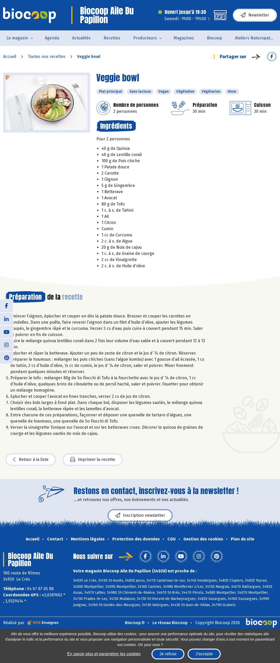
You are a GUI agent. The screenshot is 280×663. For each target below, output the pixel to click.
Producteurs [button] (145, 38)
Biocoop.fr (135, 622)
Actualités (81, 38)
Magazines (184, 38)
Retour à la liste (30, 459)
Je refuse (167, 654)
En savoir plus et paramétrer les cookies (104, 654)
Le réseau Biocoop (170, 622)
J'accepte (204, 654)
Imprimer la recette (92, 459)
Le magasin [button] (17, 38)
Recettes (112, 38)
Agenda (52, 38)
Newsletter (255, 15)
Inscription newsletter (140, 515)
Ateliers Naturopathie (255, 38)
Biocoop (214, 38)
